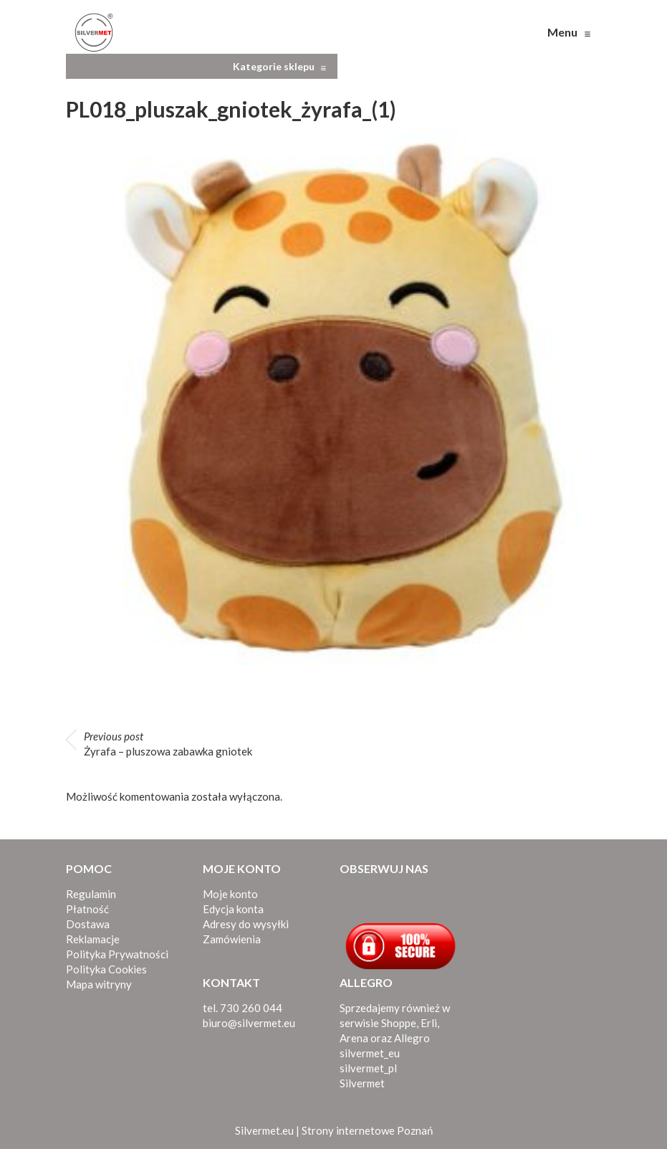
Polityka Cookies (106, 969)
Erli (429, 1022)
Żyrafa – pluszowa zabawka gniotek (168, 744)
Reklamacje (93, 939)
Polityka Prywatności (117, 954)
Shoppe (398, 1022)
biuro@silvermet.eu (249, 1022)
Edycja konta (233, 908)
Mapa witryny (99, 984)
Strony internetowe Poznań (367, 1130)
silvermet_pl (368, 1068)
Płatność (87, 908)
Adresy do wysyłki (246, 923)
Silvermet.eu (264, 1130)
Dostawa (88, 923)
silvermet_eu (370, 1053)
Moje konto (230, 893)
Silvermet (362, 1083)
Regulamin (91, 893)
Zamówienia (232, 939)
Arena (354, 1037)
